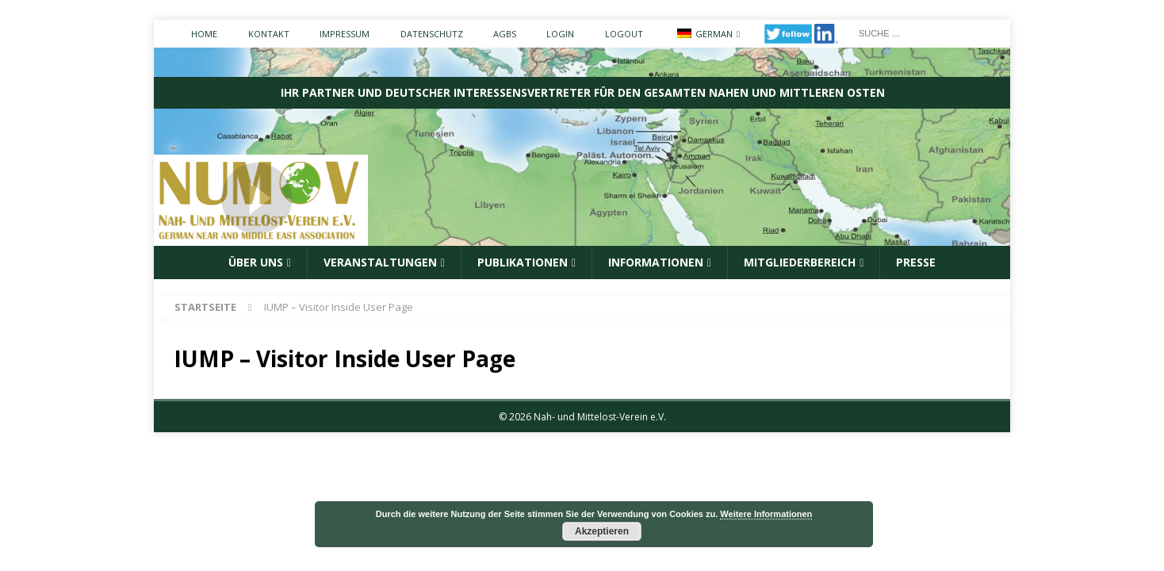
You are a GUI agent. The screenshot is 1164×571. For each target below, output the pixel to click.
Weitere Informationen (766, 514)
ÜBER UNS (255, 262)
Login (560, 34)
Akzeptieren (602, 531)
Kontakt (268, 34)
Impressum (344, 34)
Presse (916, 262)
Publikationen (522, 262)
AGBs (504, 34)
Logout (624, 34)
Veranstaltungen (380, 262)
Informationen (655, 262)
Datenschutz (431, 34)
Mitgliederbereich (800, 262)
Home (204, 34)
